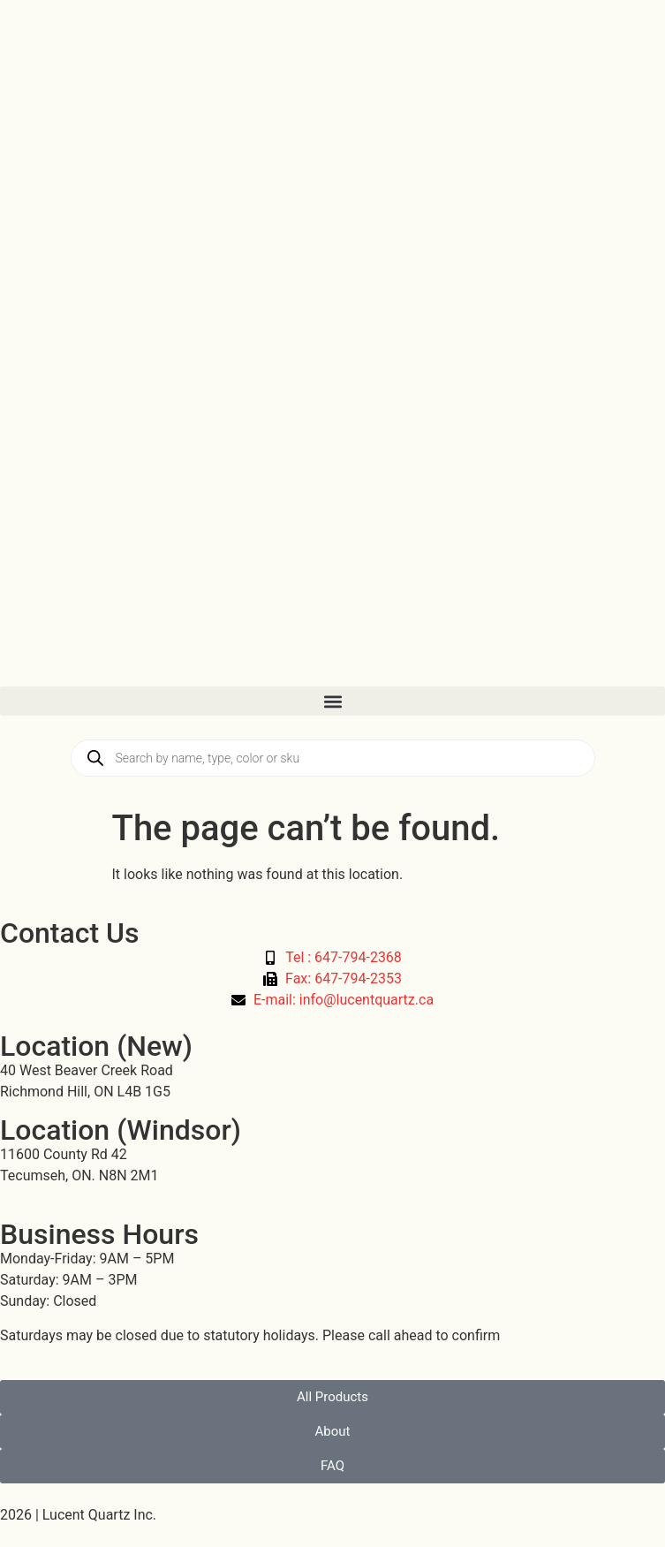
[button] (332, 701)
